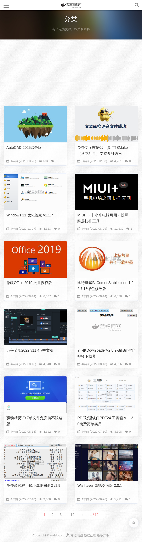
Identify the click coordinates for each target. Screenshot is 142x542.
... (66, 515)
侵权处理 (90, 535)
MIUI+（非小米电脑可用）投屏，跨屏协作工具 (104, 218)
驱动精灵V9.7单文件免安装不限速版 (34, 421)
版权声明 (103, 535)
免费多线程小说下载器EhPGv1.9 (33, 486)
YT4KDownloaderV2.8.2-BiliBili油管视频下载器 (106, 353)
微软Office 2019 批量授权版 (29, 283)
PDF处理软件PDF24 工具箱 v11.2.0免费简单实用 (105, 421)
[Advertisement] (71, 74)
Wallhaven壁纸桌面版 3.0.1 (99, 486)
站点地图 (76, 535)
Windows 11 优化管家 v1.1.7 (29, 215)
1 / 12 (94, 515)
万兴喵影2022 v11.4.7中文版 (30, 350)
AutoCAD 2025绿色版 (24, 148)
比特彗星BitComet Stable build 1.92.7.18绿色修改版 (105, 286)
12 (72, 515)
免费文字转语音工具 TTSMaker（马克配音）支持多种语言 (103, 151)
